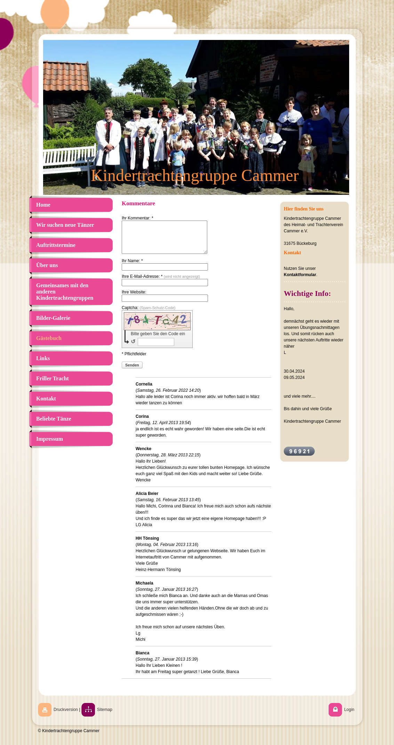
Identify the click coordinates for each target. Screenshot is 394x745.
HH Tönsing (147, 544)
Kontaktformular (300, 274)
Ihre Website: (134, 298)
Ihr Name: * (132, 267)
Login (349, 715)
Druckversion (66, 715)
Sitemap (104, 715)
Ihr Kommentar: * (137, 218)
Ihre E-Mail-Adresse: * (161, 282)
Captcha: (149, 314)
